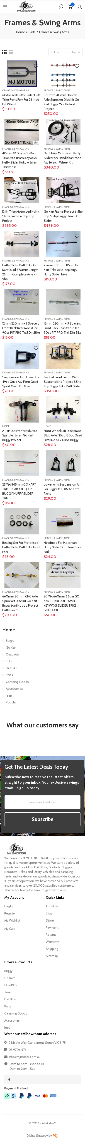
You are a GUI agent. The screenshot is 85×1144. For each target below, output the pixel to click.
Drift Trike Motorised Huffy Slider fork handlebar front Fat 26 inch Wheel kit (62, 157)
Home (6, 426)
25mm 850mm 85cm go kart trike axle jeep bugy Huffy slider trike (61, 269)
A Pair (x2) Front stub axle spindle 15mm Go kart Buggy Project (19, 435)
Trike (9, 661)
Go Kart (11, 647)
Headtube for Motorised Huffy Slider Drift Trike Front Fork (63, 547)
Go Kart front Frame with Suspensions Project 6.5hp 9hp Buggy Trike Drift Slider (62, 381)
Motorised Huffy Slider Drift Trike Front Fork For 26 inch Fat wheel (21, 99)
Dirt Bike (11, 668)
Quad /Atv (12, 654)
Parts (9, 675)
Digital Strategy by (42, 1135)
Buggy (10, 641)
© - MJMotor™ (42, 1123)
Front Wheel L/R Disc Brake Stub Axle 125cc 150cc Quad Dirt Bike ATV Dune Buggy (63, 435)
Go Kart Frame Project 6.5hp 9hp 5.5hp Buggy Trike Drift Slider (63, 216)
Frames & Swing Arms (15, 90)
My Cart (9, 929)
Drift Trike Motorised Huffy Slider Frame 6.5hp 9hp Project (20, 216)
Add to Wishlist (35, 66)
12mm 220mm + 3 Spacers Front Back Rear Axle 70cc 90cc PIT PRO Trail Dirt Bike (21, 328)
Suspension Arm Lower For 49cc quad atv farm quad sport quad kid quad (21, 381)
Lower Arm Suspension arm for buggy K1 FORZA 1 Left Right (63, 489)
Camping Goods (17, 682)
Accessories (14, 689)
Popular (11, 702)
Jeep (9, 695)
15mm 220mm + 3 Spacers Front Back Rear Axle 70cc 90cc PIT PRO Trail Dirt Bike (62, 328)
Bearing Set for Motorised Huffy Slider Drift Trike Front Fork (21, 547)
